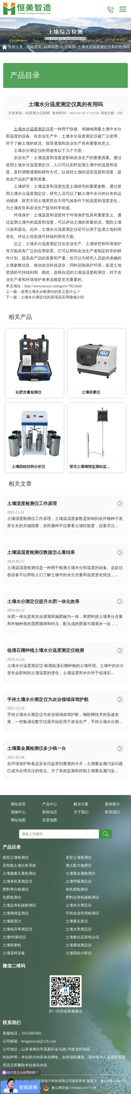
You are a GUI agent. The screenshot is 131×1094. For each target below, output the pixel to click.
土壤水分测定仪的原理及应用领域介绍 (52, 297)
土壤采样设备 (14, 953)
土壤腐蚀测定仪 (79, 945)
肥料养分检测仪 (16, 889)
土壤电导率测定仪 (17, 929)
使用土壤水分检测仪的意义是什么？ (50, 292)
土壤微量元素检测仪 (19, 873)
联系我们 (112, 812)
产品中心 (49, 804)
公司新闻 (68, 47)
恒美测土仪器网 (38, 113)
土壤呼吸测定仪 (79, 881)
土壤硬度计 (12, 921)
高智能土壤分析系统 (19, 865)
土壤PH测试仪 (14, 937)
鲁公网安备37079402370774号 (69, 1088)
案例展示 (112, 804)
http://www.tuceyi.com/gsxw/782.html (53, 286)
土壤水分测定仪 (79, 905)
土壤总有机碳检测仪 (19, 905)
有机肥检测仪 (77, 889)
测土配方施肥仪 (79, 865)
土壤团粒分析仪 (79, 953)
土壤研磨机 (12, 945)
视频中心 (18, 812)
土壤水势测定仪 (79, 929)
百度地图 (49, 820)
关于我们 (81, 812)
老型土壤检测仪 (79, 858)
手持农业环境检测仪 (82, 913)
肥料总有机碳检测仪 (82, 897)
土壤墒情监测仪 (16, 913)
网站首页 (34, 47)
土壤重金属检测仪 (80, 873)
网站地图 (18, 820)
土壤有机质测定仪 (17, 881)
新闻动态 (51, 47)
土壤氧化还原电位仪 (82, 937)
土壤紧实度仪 (77, 921)
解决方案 (81, 804)
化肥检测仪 (12, 897)
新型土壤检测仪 (16, 858)
